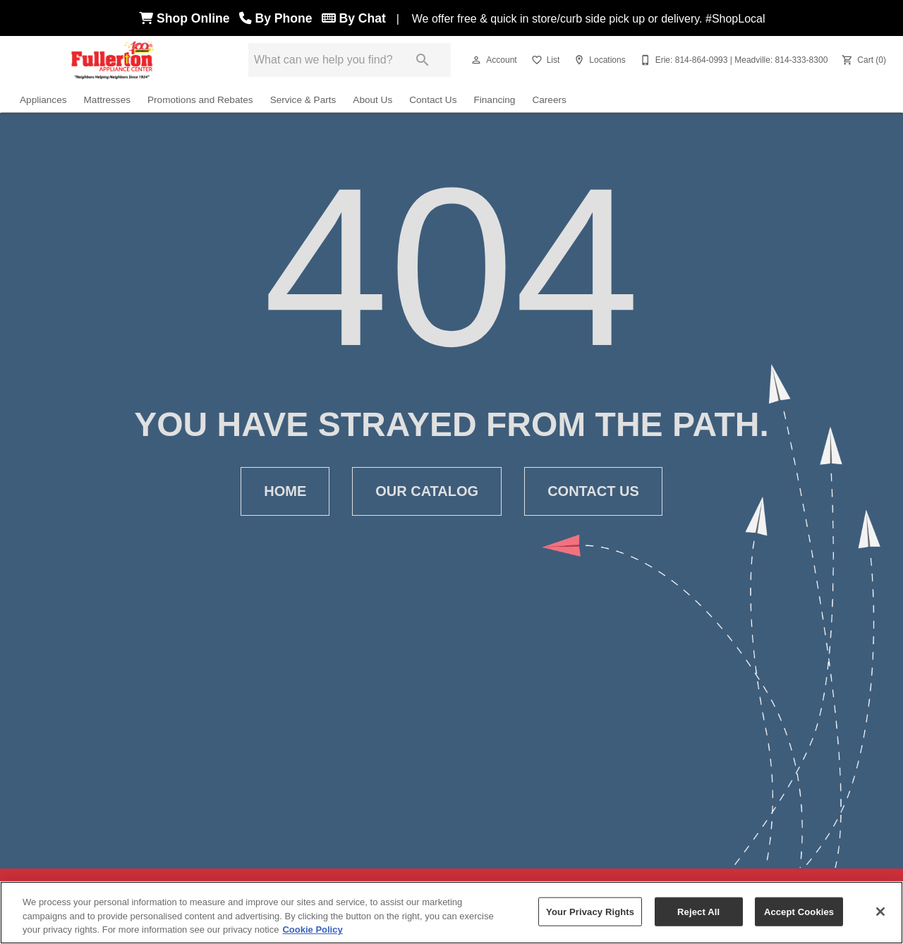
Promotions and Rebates (200, 100)
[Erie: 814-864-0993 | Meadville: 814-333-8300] (732, 60)
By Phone (279, 18)
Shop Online (187, 18)
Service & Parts (303, 100)
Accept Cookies (799, 911)
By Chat (354, 18)
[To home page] (113, 60)
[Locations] (598, 60)
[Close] (880, 911)
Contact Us (432, 100)
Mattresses (107, 100)
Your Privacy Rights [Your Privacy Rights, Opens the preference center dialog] (590, 911)
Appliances (43, 100)
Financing (494, 100)
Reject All (698, 911)
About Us (372, 100)
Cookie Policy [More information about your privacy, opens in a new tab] (312, 929)
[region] (451, 912)
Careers (549, 100)
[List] (544, 60)
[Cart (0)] (862, 60)
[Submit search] (422, 60)
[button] (476, 60)
